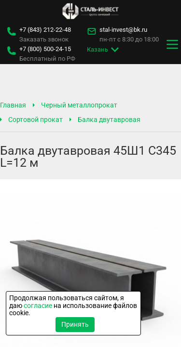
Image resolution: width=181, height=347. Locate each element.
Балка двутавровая (109, 119)
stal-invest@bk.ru (123, 30)
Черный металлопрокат (79, 105)
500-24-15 (45, 49)
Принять (75, 324)
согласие (38, 305)
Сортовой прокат (35, 119)
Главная (13, 105)
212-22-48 (45, 30)
